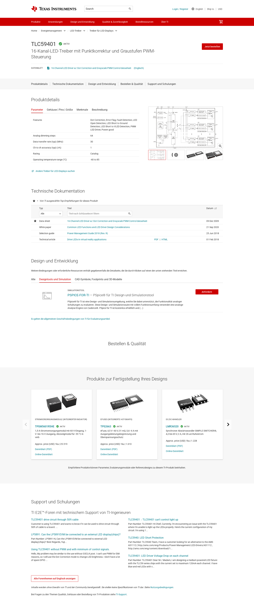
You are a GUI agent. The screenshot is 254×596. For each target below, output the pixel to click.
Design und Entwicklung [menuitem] (82, 22)
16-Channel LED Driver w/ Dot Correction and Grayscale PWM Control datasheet (91, 68)
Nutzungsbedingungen (161, 587)
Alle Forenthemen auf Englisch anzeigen (54, 578)
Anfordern (207, 292)
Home (34, 30)
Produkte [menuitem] (35, 22)
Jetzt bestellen (212, 46)
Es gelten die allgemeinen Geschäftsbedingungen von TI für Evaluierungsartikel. (70, 319)
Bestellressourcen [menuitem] (144, 22)
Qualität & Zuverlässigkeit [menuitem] (115, 22)
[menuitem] (221, 22)
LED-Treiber (75, 30)
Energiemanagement (51, 30)
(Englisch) (139, 68)
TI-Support (121, 594)
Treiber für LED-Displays (101, 30)
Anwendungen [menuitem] (55, 22)
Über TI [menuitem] (164, 22)
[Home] (53, 9)
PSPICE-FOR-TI (78, 295)
